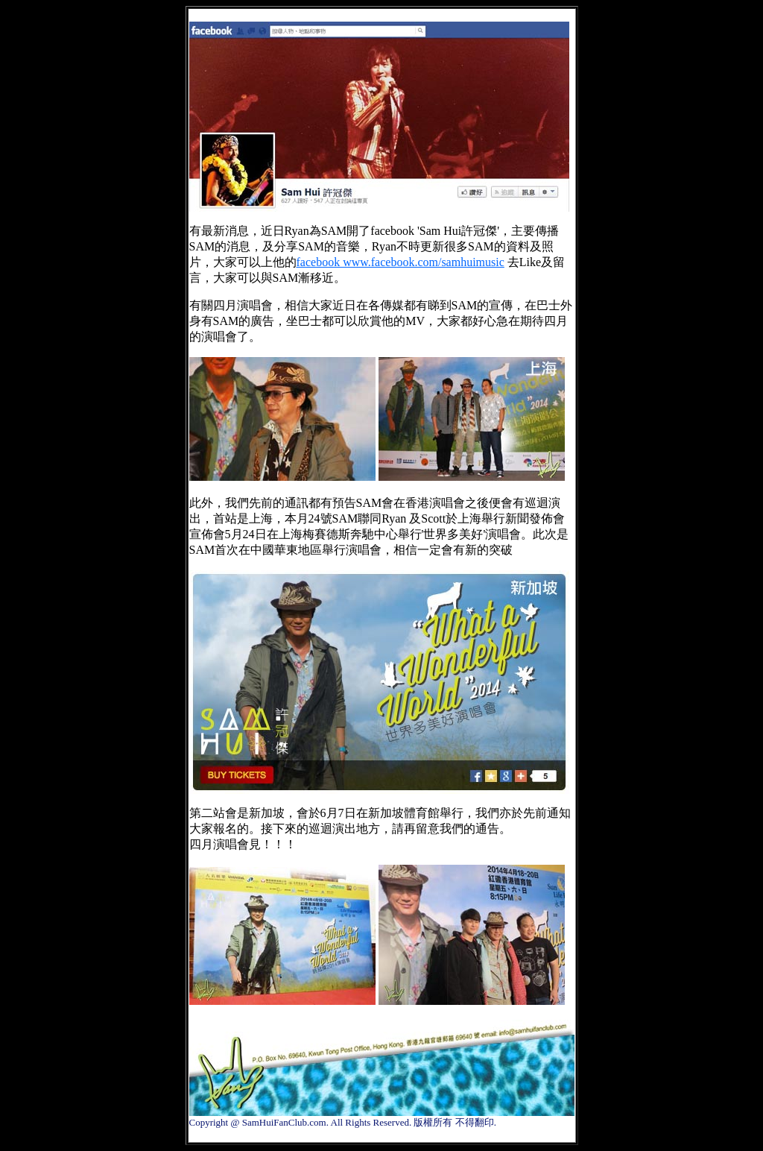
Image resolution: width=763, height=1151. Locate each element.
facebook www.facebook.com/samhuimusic (400, 262)
